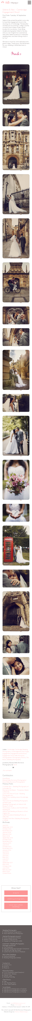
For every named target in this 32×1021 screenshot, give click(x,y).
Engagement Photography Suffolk (13, 941)
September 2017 (8, 862)
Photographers (7, 757)
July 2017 (5, 860)
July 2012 (5, 825)
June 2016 (6, 853)
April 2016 (6, 851)
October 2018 (7, 866)
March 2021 (6, 871)
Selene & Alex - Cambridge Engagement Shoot (15, 10)
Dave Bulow (6, 778)
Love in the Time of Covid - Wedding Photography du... (14, 794)
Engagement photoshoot (19, 753)
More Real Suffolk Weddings (16, 906)
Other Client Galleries (10, 985)
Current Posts (7, 873)
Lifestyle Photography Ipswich (12, 937)
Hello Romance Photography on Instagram (15, 991)
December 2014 (7, 841)
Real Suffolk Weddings (9, 955)
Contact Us (6, 964)
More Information (8, 971)
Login (5, 982)
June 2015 (6, 844)
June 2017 (6, 858)
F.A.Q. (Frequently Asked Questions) (14, 973)
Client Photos (7, 980)
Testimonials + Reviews (10, 974)
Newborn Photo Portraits (10, 940)
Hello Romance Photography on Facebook (15, 989)
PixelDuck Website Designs (21, 1012)
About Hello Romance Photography (13, 934)
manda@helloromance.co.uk (18, 1004)
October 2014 (7, 839)
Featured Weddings (9, 957)
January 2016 (7, 850)
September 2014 (8, 837)
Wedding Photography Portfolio (12, 958)
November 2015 (7, 848)
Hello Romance (19, 755)
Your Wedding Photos (10, 983)
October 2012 (7, 828)
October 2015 (7, 846)
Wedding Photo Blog (9, 977)
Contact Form (8, 965)
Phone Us (6, 968)
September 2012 (8, 827)
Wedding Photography (14, 759)
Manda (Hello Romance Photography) (14, 780)
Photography (17, 757)
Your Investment (8, 948)
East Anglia (25, 751)
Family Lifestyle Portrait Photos (12, 938)
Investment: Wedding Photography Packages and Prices (13, 945)
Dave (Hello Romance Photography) (14, 781)
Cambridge (10, 749)
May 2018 (6, 864)
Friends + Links (8, 976)
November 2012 (7, 830)
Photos (23, 757)
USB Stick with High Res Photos (12, 951)
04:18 (15, 764)
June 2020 (6, 867)
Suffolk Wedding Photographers (12, 932)
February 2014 (7, 834)
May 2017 (6, 857)
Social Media (6, 988)
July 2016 (5, 855)
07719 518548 (18, 1005)
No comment (7, 770)
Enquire (16, 892)
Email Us (6, 967)
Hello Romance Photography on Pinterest (15, 992)
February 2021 (7, 869)
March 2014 (6, 835)
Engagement (6, 753)
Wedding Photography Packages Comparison (16, 949)
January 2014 (7, 832)
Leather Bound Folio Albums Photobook (14, 952)
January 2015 (7, 842)
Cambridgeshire (16, 751)
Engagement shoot (8, 755)
